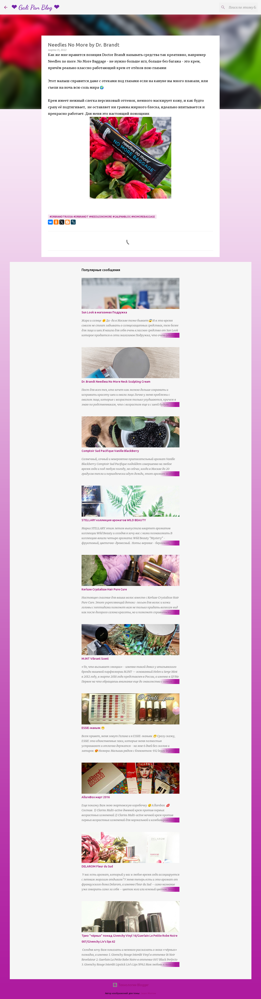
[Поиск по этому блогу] (236, 7)
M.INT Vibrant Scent (95, 658)
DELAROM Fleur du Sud (97, 866)
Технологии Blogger (131, 985)
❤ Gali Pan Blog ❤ (35, 7)
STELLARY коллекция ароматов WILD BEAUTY (114, 520)
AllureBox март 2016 (96, 797)
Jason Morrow (148, 993)
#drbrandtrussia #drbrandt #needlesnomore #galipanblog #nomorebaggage (102, 216)
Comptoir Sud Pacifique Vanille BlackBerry (110, 451)
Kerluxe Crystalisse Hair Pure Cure (104, 589)
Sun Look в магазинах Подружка (104, 312)
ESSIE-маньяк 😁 (93, 728)
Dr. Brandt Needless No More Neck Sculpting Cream (116, 381)
